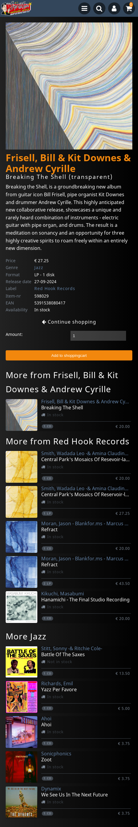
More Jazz (26, 636)
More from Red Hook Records (67, 441)
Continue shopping (69, 322)
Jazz (38, 267)
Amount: (14, 334)
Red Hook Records (54, 288)
